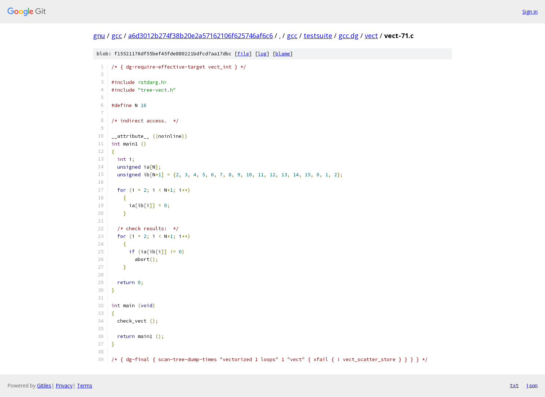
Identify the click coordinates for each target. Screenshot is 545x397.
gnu (99, 35)
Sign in (530, 11)
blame (282, 54)
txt (514, 385)
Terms (84, 385)
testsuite (318, 35)
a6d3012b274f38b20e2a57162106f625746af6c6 (200, 35)
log (262, 54)
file (243, 54)
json (532, 385)
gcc (116, 35)
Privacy (64, 385)
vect (371, 35)
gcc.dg (348, 35)
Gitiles (44, 385)
